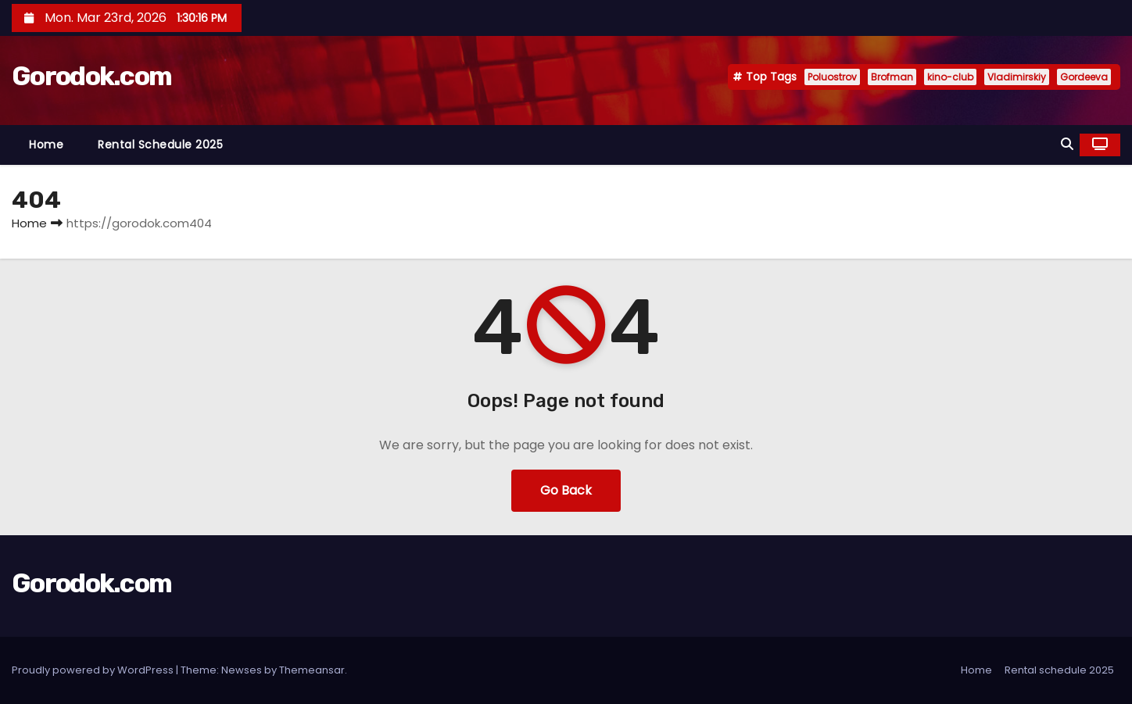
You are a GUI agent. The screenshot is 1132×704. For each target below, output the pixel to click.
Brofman (892, 77)
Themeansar (312, 670)
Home (46, 144)
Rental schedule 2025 (160, 144)
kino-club (950, 77)
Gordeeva (1084, 77)
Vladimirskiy (1016, 77)
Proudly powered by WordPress (94, 670)
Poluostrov (832, 77)
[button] (1067, 144)
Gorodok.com (91, 76)
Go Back (566, 490)
